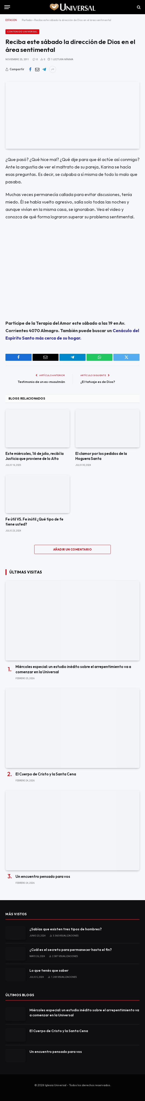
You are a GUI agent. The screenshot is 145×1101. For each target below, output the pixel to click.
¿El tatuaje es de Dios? (97, 382)
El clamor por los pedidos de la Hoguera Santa (101, 456)
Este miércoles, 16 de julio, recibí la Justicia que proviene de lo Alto (34, 456)
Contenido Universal (22, 31)
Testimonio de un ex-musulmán (41, 382)
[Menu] (7, 7)
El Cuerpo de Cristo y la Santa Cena (46, 774)
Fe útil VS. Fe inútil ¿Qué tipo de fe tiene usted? (34, 521)
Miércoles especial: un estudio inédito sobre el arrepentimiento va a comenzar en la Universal (73, 669)
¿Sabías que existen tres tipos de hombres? (65, 929)
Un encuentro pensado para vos (43, 876)
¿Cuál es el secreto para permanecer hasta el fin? (70, 949)
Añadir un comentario (72, 549)
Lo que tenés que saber (49, 970)
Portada (27, 20)
